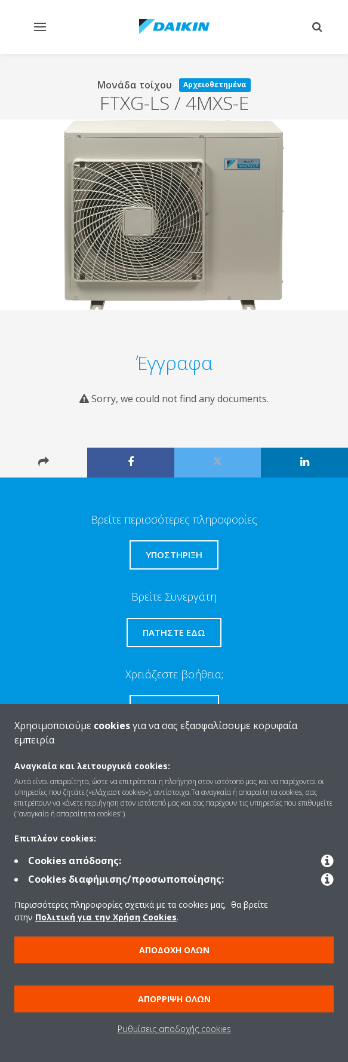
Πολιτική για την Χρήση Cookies (106, 917)
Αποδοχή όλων (174, 950)
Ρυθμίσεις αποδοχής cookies (174, 1029)
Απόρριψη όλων (174, 999)
